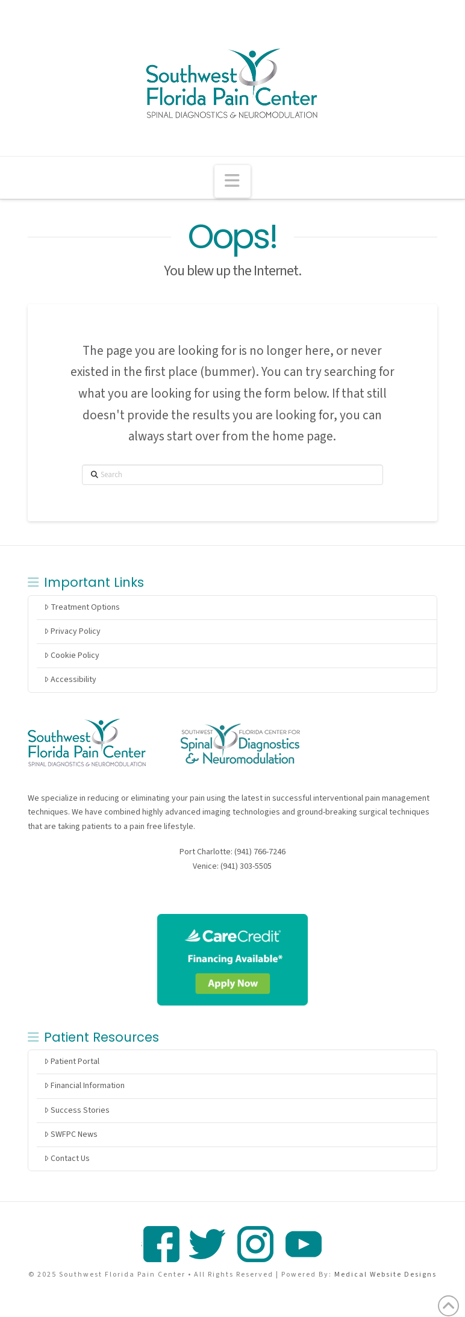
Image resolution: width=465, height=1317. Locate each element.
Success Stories (77, 1110)
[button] (232, 181)
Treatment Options (82, 607)
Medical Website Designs (385, 1274)
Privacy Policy (72, 631)
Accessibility (70, 680)
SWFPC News (71, 1134)
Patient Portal (71, 1062)
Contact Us (67, 1159)
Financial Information (84, 1086)
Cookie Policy (71, 655)
